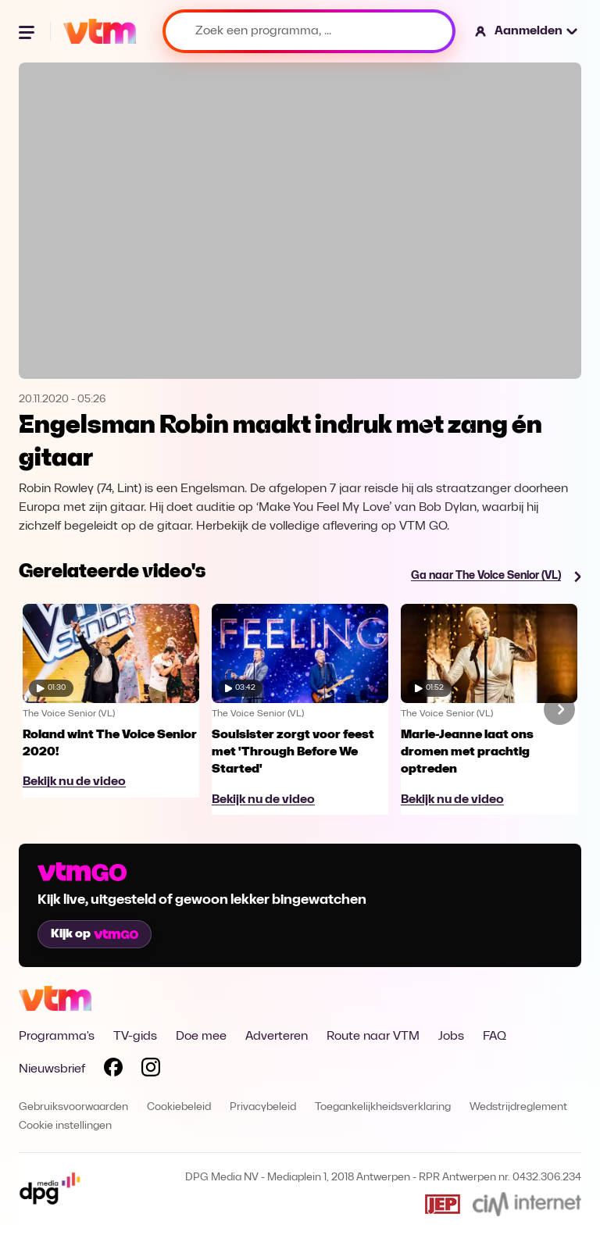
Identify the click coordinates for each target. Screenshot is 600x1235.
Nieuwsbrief (52, 1069)
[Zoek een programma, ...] (309, 31)
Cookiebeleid (179, 1107)
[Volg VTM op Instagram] (150, 1070)
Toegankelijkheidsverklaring (383, 1107)
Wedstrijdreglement (518, 1107)
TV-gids (135, 1036)
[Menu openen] (28, 31)
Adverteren (276, 1036)
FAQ (494, 1036)
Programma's (57, 1036)
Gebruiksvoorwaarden (73, 1107)
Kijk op (94, 934)
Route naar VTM (373, 1036)
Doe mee (201, 1036)
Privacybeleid (263, 1107)
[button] (527, 31)
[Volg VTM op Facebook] (113, 1070)
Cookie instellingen (65, 1126)
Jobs (451, 1036)
